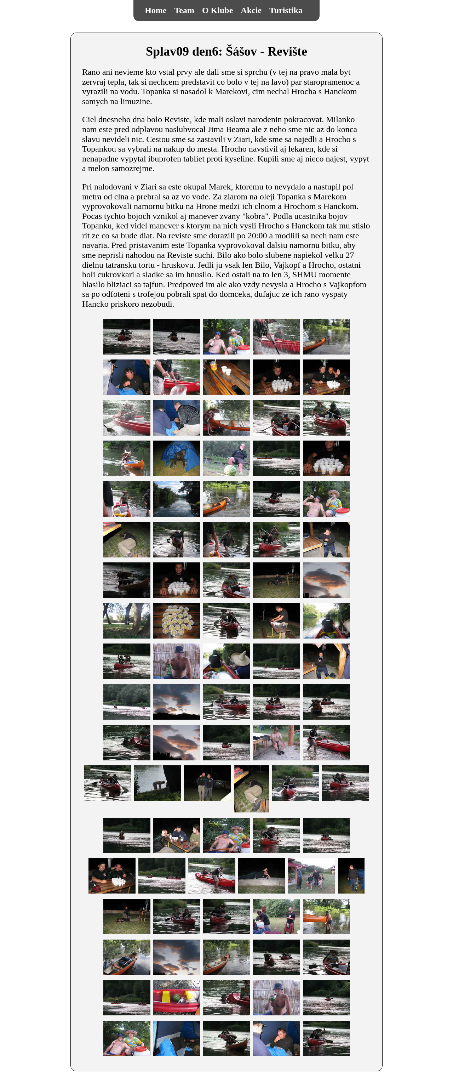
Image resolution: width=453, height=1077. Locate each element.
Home (155, 10)
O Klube (217, 10)
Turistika (286, 10)
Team (184, 10)
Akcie (251, 10)
